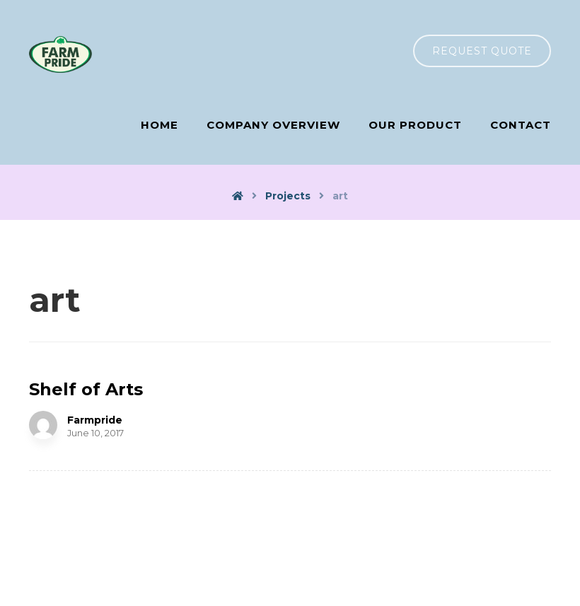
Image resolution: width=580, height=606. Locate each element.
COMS (359, 580)
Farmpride (94, 420)
